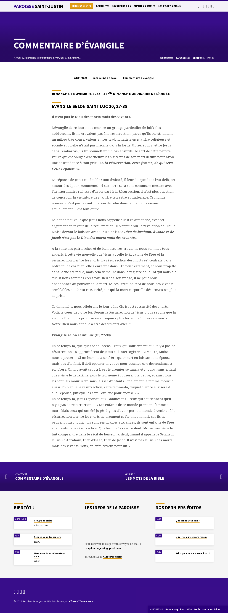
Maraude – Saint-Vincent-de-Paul (49, 555)
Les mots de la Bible (144, 478)
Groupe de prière (43, 520)
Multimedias (29, 57)
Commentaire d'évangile (50, 57)
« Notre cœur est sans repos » (191, 537)
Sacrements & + (121, 6)
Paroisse (38, 6)
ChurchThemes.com (81, 601)
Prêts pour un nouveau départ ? (193, 553)
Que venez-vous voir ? (188, 520)
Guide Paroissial (112, 556)
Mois (210, 58)
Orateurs (199, 58)
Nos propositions (169, 6)
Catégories (183, 58)
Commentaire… (73, 57)
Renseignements (81, 5)
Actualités (103, 6)
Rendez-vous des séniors (47, 537)
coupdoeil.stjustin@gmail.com (103, 548)
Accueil (17, 57)
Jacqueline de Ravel (105, 78)
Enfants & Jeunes (144, 6)
